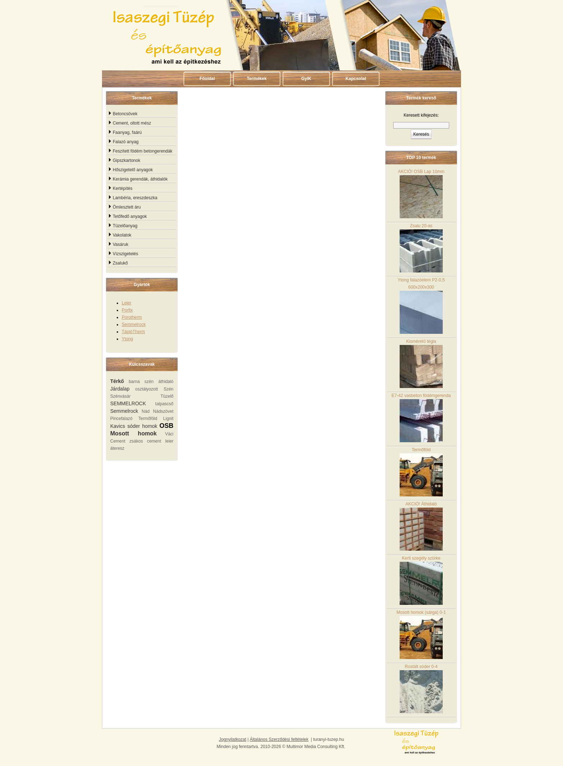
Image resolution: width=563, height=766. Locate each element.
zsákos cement (145, 441)
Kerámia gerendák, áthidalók (140, 179)
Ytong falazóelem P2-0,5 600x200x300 (421, 305)
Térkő (117, 381)
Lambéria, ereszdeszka (135, 197)
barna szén (141, 381)
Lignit (168, 418)
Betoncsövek (125, 113)
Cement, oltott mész (132, 123)
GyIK (306, 78)
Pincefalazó (121, 418)
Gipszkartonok (126, 160)
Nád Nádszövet (157, 411)
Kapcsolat (355, 78)
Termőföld (147, 418)
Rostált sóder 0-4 (421, 688)
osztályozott (146, 389)
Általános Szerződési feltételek (279, 739)
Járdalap (120, 389)
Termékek (256, 78)
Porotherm (132, 317)
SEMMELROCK (128, 403)
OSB (166, 425)
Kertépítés (122, 188)
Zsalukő (120, 263)
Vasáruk (120, 244)
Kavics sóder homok (133, 426)
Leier (126, 302)
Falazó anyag (126, 141)
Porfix (127, 310)
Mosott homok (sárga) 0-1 (421, 634)
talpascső (164, 403)
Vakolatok (122, 235)
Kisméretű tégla (421, 363)
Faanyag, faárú (127, 132)
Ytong (127, 338)
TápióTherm (133, 331)
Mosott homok (133, 433)
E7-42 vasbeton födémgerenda (421, 417)
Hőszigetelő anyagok (133, 169)
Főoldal (207, 78)
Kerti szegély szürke (421, 580)
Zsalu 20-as (421, 247)
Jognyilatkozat (232, 739)
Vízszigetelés (125, 253)
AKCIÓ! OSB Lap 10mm (421, 193)
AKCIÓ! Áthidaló (421, 526)
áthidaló (165, 381)
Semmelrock (134, 324)
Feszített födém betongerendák (142, 151)
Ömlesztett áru (127, 207)
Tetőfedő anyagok (130, 216)
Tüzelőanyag (125, 225)
